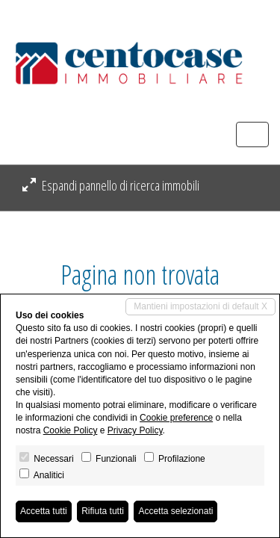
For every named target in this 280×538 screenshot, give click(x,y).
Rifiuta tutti (102, 511)
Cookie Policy (70, 430)
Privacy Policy (135, 430)
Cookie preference (176, 417)
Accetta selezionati (175, 511)
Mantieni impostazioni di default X (200, 306)
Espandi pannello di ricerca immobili (110, 185)
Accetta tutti (43, 511)
